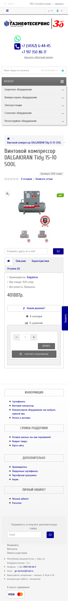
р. (50, 11)
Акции (15, 479)
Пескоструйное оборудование (21, 121)
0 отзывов (26, 179)
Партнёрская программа (24, 475)
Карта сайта (18, 445)
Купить (46, 346)
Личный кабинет (20, 498)
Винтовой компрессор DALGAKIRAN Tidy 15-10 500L (34, 142)
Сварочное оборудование (18, 89)
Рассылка (16, 502)
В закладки (34, 316)
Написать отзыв (44, 179)
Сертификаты (18, 401)
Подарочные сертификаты (25, 471)
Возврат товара (19, 441)
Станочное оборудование (18, 113)
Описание (21, 261)
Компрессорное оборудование (21, 97)
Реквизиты (12, 545)
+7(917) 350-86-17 (29, 567)
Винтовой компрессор (23, 405)
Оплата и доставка (21, 417)
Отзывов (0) (13, 268)
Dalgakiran (32, 277)
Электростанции (13, 105)
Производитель (19, 467)
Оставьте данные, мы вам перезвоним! (31, 437)
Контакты (12, 549)
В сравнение (34, 323)
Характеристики (40, 261)
